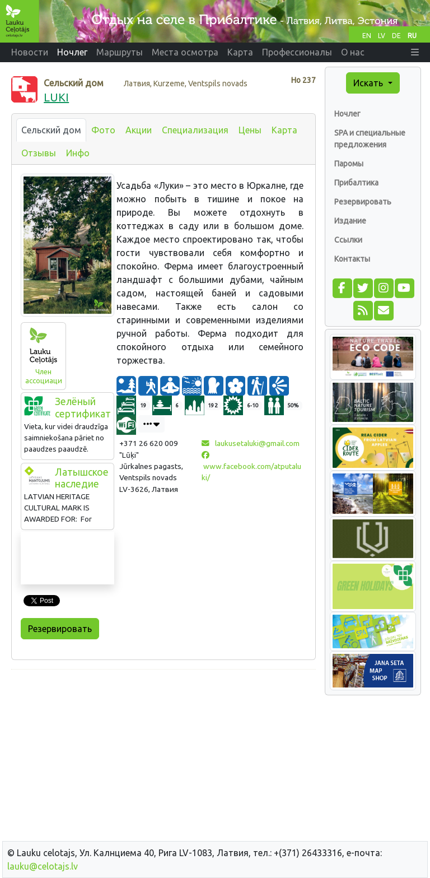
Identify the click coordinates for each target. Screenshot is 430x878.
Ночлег (347, 113)
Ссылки (348, 239)
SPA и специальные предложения (369, 138)
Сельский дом (51, 130)
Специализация (195, 130)
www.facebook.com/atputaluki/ (251, 467)
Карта (284, 130)
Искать (369, 83)
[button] (414, 52)
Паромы (348, 163)
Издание (350, 220)
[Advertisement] (163, 757)
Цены (250, 130)
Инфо (78, 153)
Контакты (352, 258)
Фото (103, 130)
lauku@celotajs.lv (42, 866)
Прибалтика (356, 182)
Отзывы (38, 153)
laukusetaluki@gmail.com (251, 443)
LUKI (56, 97)
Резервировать (60, 629)
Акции (138, 130)
